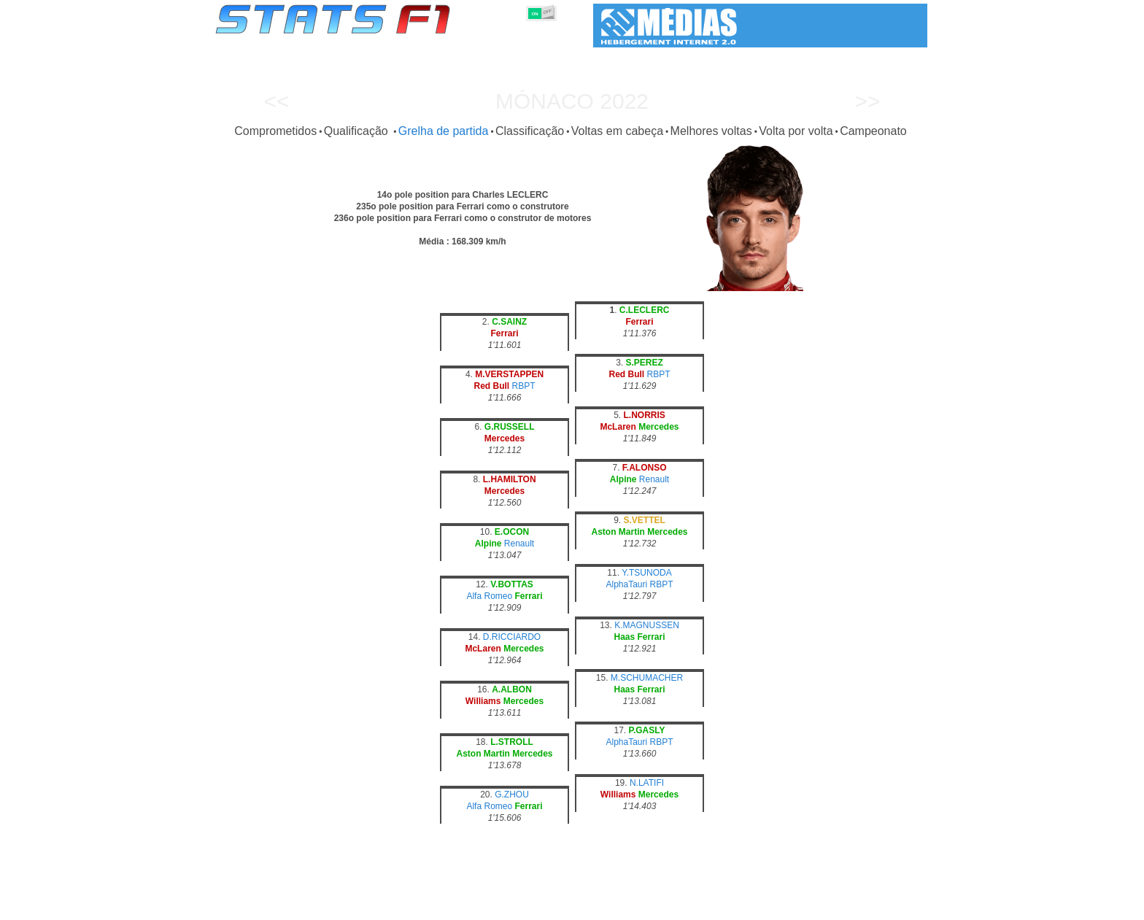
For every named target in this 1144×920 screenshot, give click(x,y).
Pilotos (468, 906)
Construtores (524, 906)
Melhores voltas (711, 131)
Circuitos (717, 906)
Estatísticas (263, 906)
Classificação (529, 131)
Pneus (627, 906)
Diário (762, 906)
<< (276, 101)
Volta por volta (795, 131)
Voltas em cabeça (617, 131)
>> (867, 101)
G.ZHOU (512, 794)
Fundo (853, 906)
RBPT (524, 386)
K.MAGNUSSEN (646, 625)
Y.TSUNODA (646, 573)
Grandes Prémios (403, 906)
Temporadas (327, 906)
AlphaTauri (626, 584)
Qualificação (358, 131)
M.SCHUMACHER (647, 678)
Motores (582, 906)
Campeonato (873, 131)
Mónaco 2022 (572, 101)
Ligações (808, 906)
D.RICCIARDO (512, 637)
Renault (654, 479)
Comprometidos (275, 131)
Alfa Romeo (489, 596)
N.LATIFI (647, 783)
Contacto (900, 906)
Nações (669, 906)
